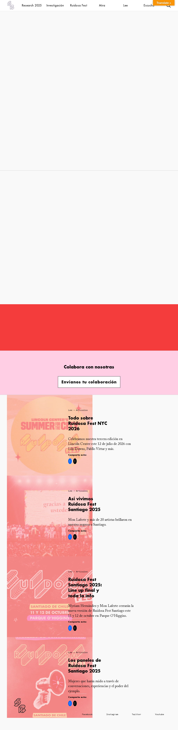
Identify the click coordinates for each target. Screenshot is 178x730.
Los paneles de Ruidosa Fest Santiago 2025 (84, 665)
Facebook (87, 714)
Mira (102, 5)
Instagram (112, 714)
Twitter (136, 714)
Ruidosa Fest (78, 5)
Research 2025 (32, 5)
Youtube (159, 714)
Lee (125, 5)
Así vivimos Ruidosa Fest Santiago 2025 (84, 504)
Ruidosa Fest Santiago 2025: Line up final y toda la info (85, 587)
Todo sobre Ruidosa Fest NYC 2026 (87, 423)
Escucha (149, 5)
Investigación (55, 5)
